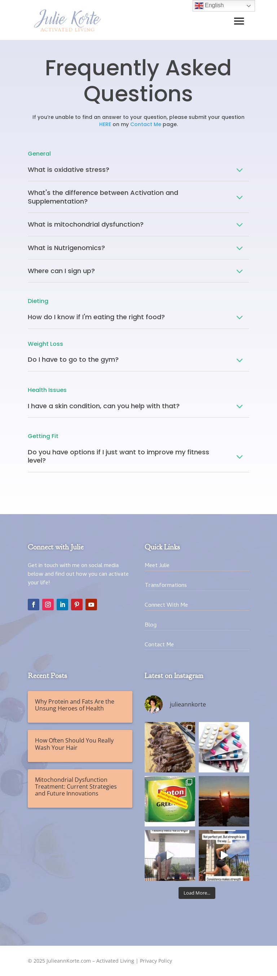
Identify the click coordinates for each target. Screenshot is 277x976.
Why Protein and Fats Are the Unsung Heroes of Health (74, 705)
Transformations (166, 585)
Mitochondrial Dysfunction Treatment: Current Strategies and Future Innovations (76, 786)
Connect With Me (166, 605)
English (209, 5)
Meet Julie (157, 566)
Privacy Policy (156, 960)
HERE (105, 124)
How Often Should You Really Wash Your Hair (74, 743)
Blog (151, 625)
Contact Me (145, 124)
